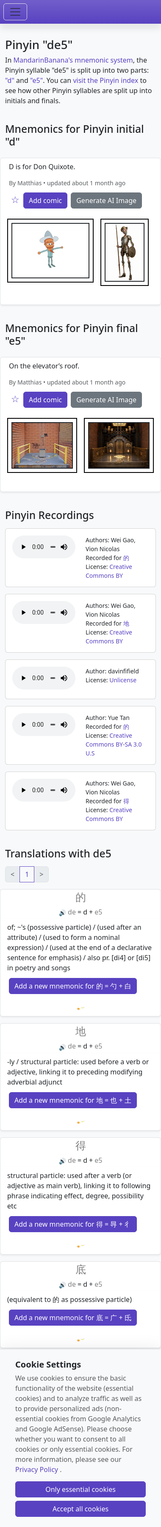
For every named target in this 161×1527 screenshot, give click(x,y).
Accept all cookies (80, 1508)
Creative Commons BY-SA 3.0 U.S (114, 744)
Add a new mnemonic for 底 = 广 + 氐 (72, 1317)
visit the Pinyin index (105, 80)
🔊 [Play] (62, 913)
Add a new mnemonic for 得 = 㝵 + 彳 (72, 1224)
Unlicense (122, 680)
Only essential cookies (80, 1489)
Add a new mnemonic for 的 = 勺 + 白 (72, 986)
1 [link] (27, 874)
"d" (9, 80)
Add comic (45, 200)
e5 (98, 912)
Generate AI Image (106, 200)
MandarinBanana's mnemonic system (73, 60)
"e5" (36, 80)
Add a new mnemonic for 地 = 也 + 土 (72, 1100)
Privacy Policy (36, 1469)
